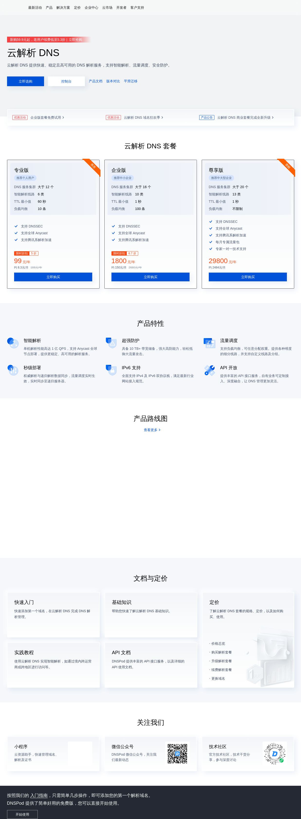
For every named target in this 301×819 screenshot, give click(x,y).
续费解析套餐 (221, 664)
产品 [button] (49, 7)
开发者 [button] (121, 7)
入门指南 (39, 789)
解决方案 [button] (63, 7)
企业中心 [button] (91, 7)
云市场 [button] (107, 7)
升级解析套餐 (221, 655)
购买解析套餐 (221, 647)
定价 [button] (77, 7)
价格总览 (218, 638)
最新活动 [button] (35, 7)
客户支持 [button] (137, 7)
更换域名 (218, 673)
